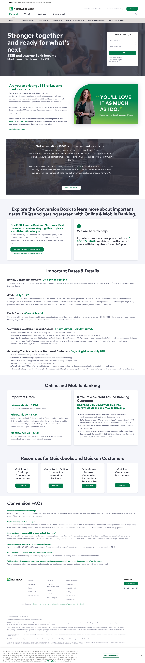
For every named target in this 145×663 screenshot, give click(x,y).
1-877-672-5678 (131, 583)
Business (24, 121)
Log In (132, 9)
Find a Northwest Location (111, 9)
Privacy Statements (72, 580)
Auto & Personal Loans (75, 20)
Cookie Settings (70, 584)
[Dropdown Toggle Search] (136, 13)
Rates (30, 588)
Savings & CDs (28, 20)
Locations (31, 580)
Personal (13, 121)
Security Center (96, 9)
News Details (80, 604)
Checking (13, 20)
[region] (72, 655)
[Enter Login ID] (122, 40)
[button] (122, 53)
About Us (87, 9)
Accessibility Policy (71, 588)
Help (121, 9)
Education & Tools (116, 20)
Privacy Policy (51, 661)
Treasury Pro (37, 604)
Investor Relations (33, 595)
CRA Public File (32, 592)
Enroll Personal (113, 62)
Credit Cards (43, 20)
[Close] (142, 655)
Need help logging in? (115, 57)
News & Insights (52, 597)
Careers (49, 590)
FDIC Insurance (70, 595)
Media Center (51, 594)
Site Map (68, 592)
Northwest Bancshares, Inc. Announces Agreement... (59, 604)
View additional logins (115, 59)
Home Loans (57, 20)
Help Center (32, 584)
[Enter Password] (122, 46)
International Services (96, 20)
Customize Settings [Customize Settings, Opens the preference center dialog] (111, 655)
